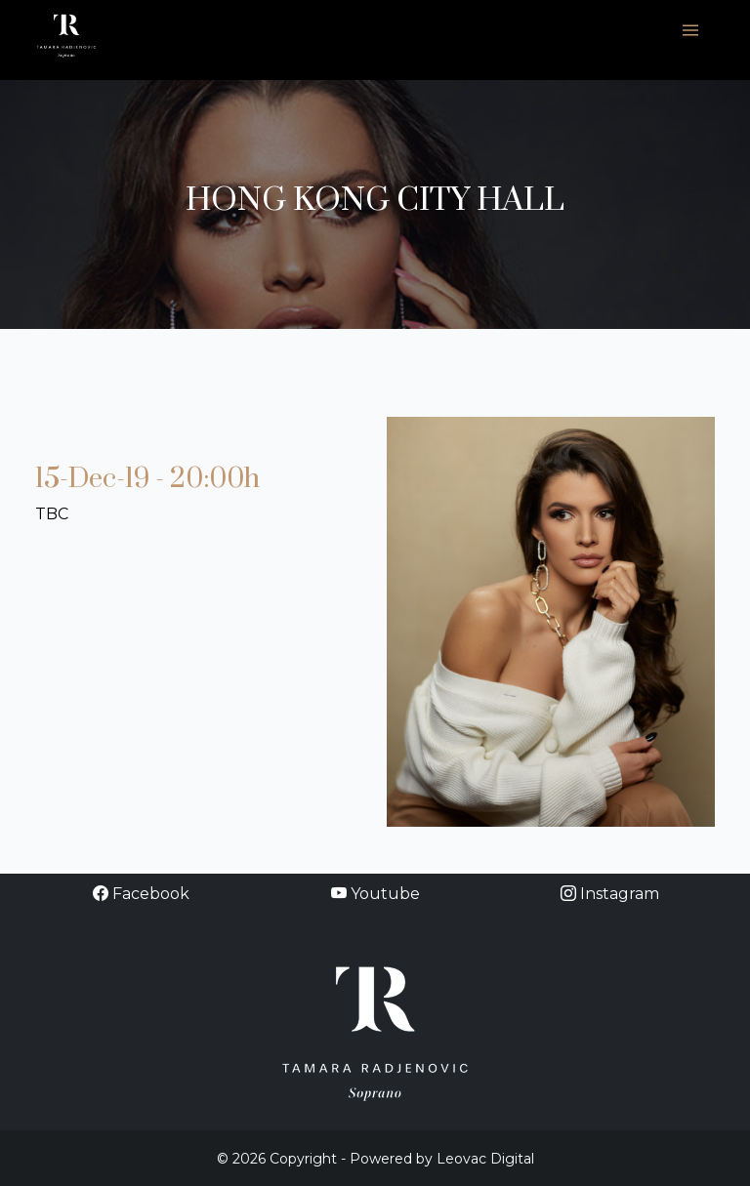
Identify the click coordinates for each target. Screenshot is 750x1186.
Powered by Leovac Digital (442, 1158)
